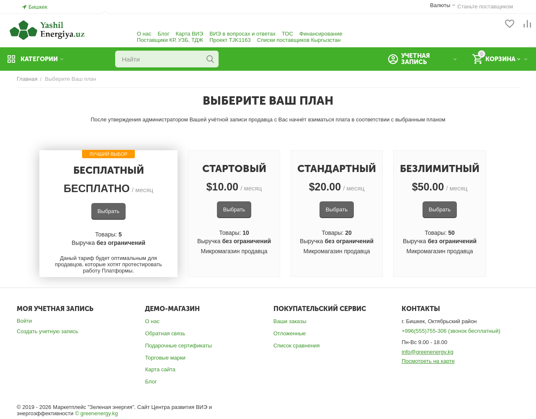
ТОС (287, 34)
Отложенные (289, 333)
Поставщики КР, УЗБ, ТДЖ (170, 40)
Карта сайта (160, 369)
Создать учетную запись (47, 331)
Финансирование (321, 34)
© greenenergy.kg (96, 413)
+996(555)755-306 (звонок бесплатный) (451, 331)
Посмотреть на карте (428, 361)
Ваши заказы (290, 321)
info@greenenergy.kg (428, 352)
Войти (24, 321)
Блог (163, 34)
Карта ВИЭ (190, 34)
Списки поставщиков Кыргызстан (299, 40)
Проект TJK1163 (229, 40)
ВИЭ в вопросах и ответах (242, 34)
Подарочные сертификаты (178, 345)
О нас (144, 34)
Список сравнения (296, 345)
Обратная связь (165, 333)
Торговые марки (165, 358)
